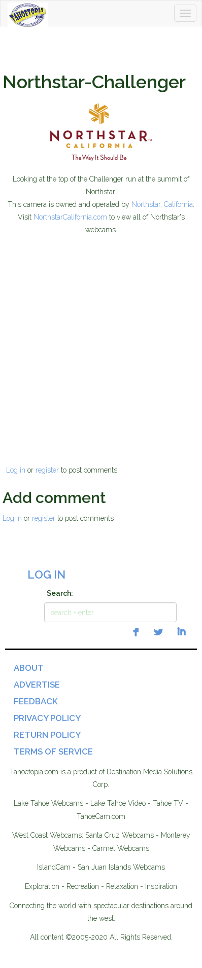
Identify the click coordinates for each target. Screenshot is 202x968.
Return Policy (47, 735)
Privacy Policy (47, 718)
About (29, 668)
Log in (15, 470)
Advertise (37, 684)
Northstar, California (162, 204)
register (47, 470)
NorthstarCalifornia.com (70, 217)
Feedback (36, 701)
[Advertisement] (100, 338)
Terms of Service (53, 751)
